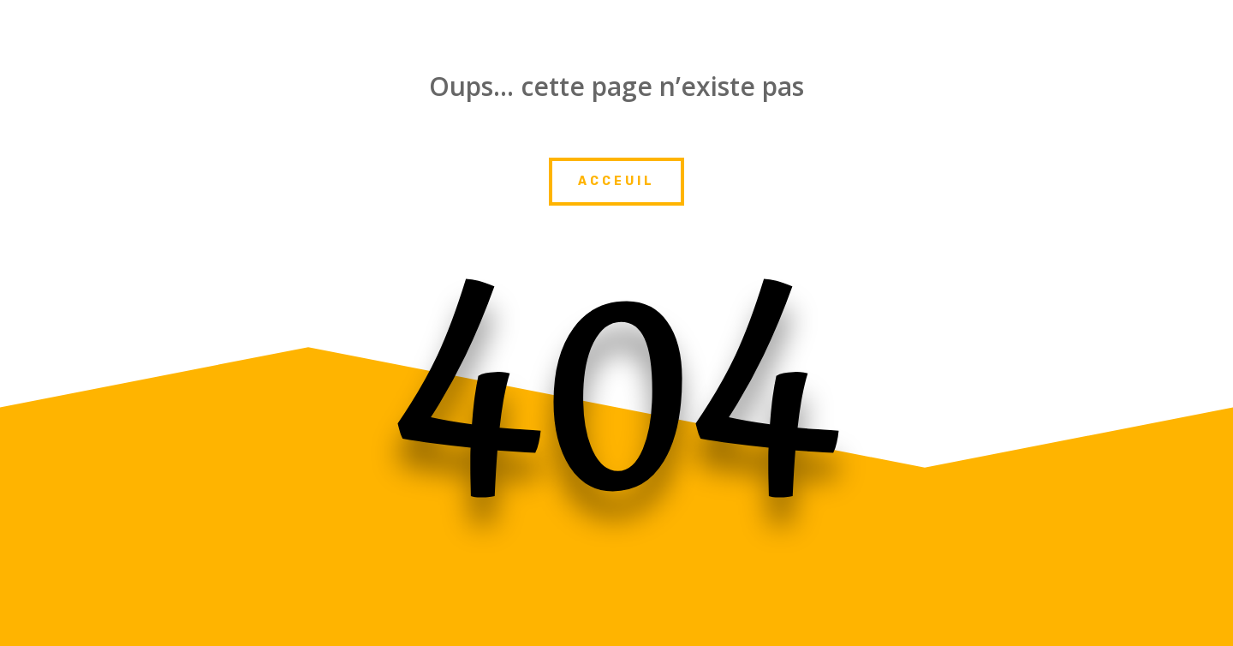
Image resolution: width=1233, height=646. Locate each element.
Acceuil (616, 181)
